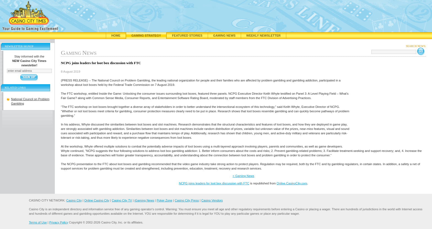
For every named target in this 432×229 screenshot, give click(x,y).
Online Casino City (96, 200)
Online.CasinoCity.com (292, 183)
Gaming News (224, 35)
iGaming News (144, 200)
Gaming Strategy (146, 35)
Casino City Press (187, 200)
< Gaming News (243, 176)
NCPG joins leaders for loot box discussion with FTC (214, 183)
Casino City (74, 200)
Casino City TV (122, 200)
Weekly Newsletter (263, 35)
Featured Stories (187, 35)
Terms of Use (38, 222)
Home (115, 35)
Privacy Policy (58, 222)
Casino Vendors (212, 200)
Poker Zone (164, 200)
